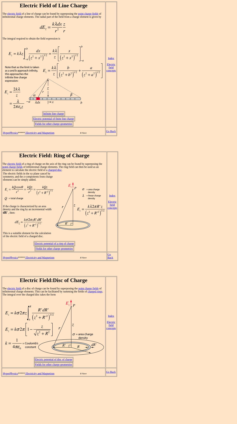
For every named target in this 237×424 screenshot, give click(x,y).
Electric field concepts (111, 67)
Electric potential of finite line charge (53, 118)
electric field (14, 13)
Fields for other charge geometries (53, 123)
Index (111, 58)
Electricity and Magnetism (39, 132)
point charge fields (88, 13)
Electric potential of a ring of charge (54, 243)
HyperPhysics (10, 132)
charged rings (95, 291)
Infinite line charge (53, 113)
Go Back (111, 131)
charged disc (55, 170)
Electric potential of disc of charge (53, 359)
